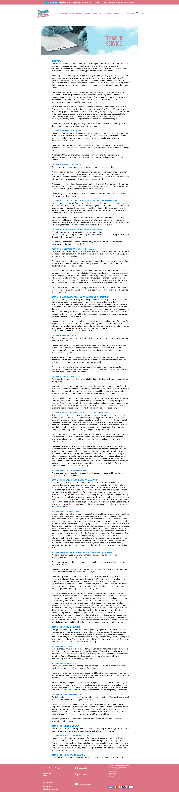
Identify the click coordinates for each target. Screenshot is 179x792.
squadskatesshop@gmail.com (118, 767)
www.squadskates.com (113, 757)
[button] (61, 13)
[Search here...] (144, 13)
